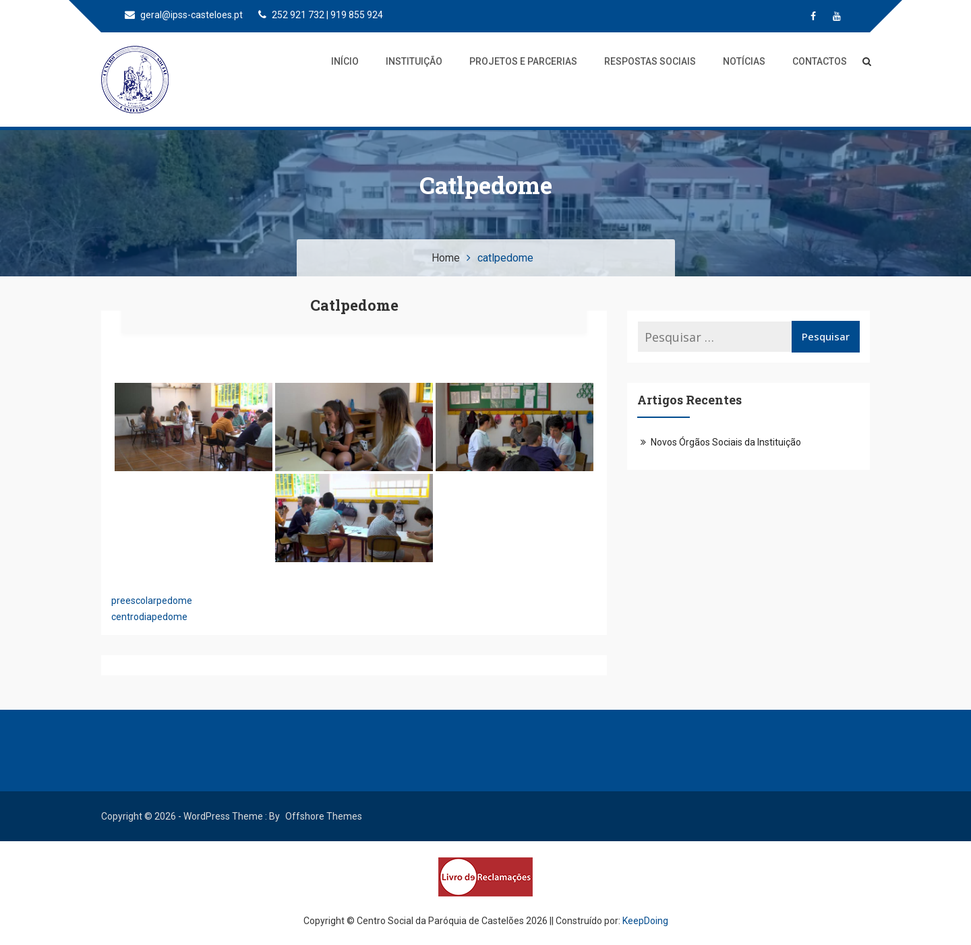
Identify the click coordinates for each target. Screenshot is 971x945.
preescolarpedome (151, 600)
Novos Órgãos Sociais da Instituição (726, 442)
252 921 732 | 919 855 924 (320, 14)
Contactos (819, 61)
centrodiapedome (149, 616)
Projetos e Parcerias (523, 61)
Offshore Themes (323, 816)
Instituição (414, 61)
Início (345, 61)
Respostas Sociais (650, 61)
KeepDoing (645, 920)
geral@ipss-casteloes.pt (184, 14)
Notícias (744, 61)
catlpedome (354, 305)
